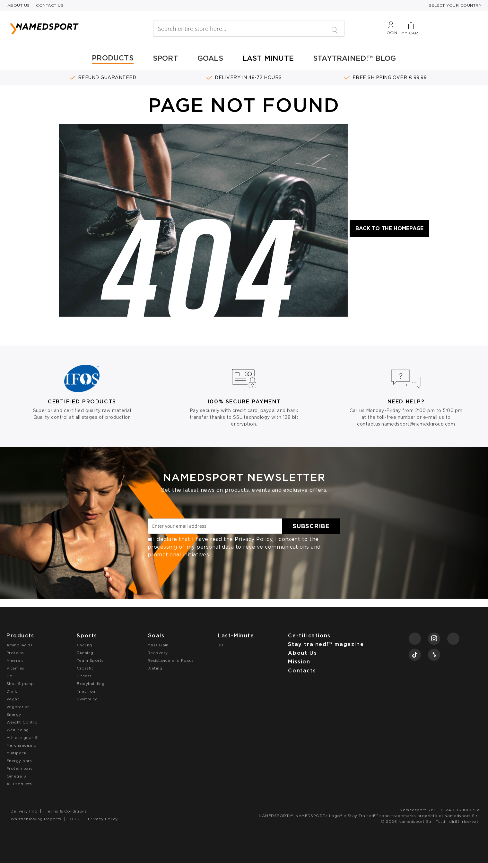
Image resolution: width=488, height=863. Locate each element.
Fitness (84, 675)
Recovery (157, 652)
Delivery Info (24, 811)
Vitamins (15, 668)
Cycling (84, 645)
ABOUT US (18, 5)
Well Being (17, 729)
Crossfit (85, 668)
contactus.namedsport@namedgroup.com (406, 424)
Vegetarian (18, 706)
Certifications (309, 636)
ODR (74, 818)
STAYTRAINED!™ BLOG (354, 58)
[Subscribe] (311, 526)
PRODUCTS (113, 58)
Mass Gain (158, 645)
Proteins (15, 652)
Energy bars (19, 760)
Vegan (13, 699)
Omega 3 (16, 776)
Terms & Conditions (66, 811)
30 (220, 645)
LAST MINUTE (268, 58)
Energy (13, 714)
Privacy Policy (253, 539)
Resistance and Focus (170, 660)
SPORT (165, 58)
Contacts (302, 671)
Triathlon (86, 691)
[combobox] (248, 29)
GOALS (210, 58)
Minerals (15, 660)
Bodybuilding (90, 683)
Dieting (154, 668)
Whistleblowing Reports (36, 818)
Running (85, 652)
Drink (11, 691)
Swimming (87, 699)
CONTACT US (50, 5)
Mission (299, 662)
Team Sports (90, 660)
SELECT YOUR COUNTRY (455, 5)
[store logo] (69, 28)
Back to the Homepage (389, 228)
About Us (302, 653)
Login (391, 32)
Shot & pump (20, 683)
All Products (19, 783)
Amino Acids (19, 645)
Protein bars (19, 768)
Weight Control (22, 722)
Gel (9, 675)
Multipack (16, 753)
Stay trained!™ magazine (326, 644)
